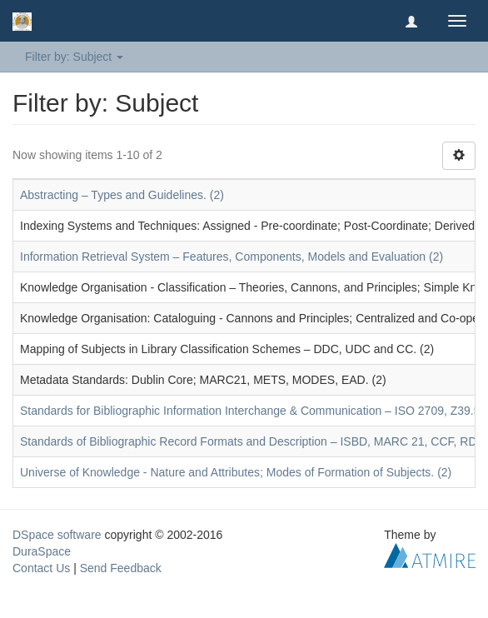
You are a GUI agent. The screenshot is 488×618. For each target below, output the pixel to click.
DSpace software (57, 534)
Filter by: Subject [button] (74, 56)
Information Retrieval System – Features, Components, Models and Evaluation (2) (231, 256)
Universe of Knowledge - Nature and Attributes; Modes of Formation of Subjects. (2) (235, 472)
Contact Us (41, 568)
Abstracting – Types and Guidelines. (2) (122, 195)
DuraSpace (41, 551)
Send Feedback (121, 568)
